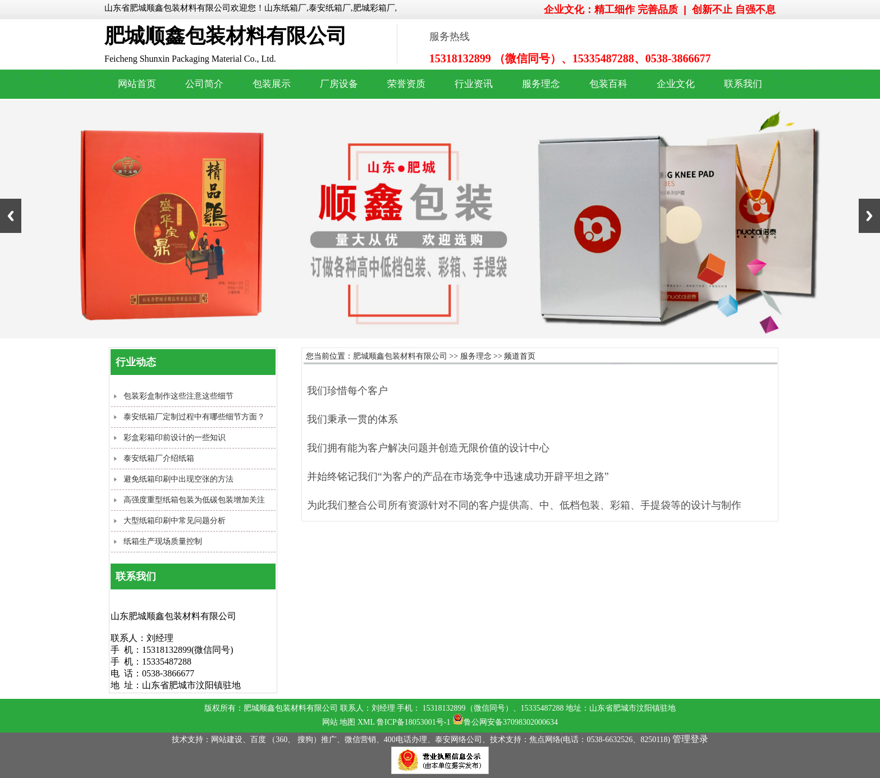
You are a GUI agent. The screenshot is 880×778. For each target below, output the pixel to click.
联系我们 (743, 84)
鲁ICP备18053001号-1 (413, 722)
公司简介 (204, 84)
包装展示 (272, 84)
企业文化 (676, 84)
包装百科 (608, 84)
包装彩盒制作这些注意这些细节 (178, 395)
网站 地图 (340, 722)
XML (367, 722)
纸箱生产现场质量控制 (162, 541)
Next (869, 216)
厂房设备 (339, 84)
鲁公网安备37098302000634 (505, 722)
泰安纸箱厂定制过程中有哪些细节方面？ (194, 416)
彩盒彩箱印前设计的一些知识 (174, 437)
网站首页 (137, 84)
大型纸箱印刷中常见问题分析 (174, 520)
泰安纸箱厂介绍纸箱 (158, 458)
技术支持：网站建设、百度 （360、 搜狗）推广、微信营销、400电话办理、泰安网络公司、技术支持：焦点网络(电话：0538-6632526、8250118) (421, 739)
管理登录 (690, 739)
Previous (10, 216)
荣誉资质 (406, 84)
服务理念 (541, 84)
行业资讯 (474, 84)
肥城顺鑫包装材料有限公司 (400, 356)
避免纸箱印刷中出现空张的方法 (178, 478)
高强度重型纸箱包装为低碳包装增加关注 (194, 499)
